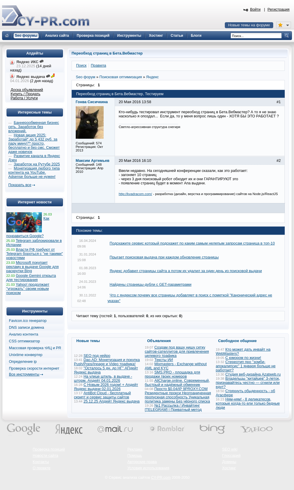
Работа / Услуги (24, 98)
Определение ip (23, 362)
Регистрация (279, 9)
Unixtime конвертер (25, 355)
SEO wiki (229, 449)
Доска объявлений (27, 90)
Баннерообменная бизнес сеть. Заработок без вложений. (33, 127)
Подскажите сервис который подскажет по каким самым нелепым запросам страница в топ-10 (192, 243)
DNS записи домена (26, 327)
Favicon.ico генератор (28, 321)
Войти (255, 9)
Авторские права (142, 462)
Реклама (135, 449)
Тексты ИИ (163, 360)
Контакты (41, 462)
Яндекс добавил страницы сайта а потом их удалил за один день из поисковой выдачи (186, 271)
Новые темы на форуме (249, 25)
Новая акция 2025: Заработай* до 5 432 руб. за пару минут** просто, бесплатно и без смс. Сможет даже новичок (34, 143)
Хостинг (229, 468)
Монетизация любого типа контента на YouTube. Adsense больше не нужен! (34, 172)
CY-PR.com (161, 477)
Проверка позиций (49, 449)
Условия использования (148, 468)
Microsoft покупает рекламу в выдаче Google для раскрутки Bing (32, 267)
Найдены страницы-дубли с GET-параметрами (151, 284)
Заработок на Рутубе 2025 (37, 164)
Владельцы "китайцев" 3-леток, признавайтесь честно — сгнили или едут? (248, 382)
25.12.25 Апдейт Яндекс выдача (111, 401)
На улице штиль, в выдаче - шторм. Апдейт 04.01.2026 (103, 378)
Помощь (134, 456)
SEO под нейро (96, 356)
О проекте (41, 468)
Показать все (19, 185)
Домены (229, 462)
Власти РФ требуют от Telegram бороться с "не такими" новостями (34, 254)
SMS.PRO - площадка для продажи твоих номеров (172, 374)
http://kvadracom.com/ (135, 194)
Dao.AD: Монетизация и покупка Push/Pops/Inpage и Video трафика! (107, 362)
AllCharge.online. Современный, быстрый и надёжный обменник (177, 383)
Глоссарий (231, 456)
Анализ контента (23, 334)
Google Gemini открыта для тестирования (31, 278)
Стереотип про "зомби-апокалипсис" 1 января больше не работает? (246, 366)
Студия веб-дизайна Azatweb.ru (253, 374)
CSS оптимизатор (24, 341)
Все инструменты (24, 374)
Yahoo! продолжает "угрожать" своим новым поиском (27, 288)
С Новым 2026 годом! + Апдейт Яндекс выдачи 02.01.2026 (106, 387)
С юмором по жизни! (243, 358)
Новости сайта (45, 456)
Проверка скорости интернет (34, 368)
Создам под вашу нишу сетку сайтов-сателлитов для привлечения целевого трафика (177, 351)
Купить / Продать (25, 94)
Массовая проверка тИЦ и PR (35, 348)
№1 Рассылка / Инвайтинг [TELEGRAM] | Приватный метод (173, 407)
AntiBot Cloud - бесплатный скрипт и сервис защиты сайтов (102, 395)
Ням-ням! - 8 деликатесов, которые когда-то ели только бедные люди (248, 403)
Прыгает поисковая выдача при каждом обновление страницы (164, 257)
